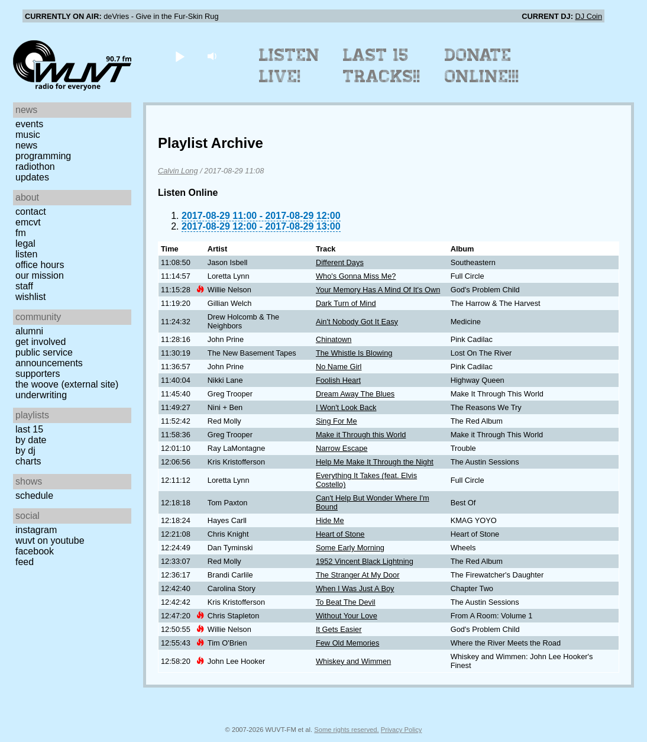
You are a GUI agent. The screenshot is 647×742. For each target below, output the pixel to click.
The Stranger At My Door (358, 574)
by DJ (25, 451)
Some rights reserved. (346, 729)
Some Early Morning (350, 547)
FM (20, 233)
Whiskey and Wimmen (353, 661)
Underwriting (41, 395)
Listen (26, 254)
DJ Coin (588, 16)
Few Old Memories (347, 642)
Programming (43, 156)
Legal (25, 243)
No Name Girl (339, 366)
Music (27, 135)
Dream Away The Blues (355, 393)
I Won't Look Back (346, 407)
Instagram (36, 530)
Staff (24, 286)
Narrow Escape (341, 448)
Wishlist (30, 297)
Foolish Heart (338, 380)
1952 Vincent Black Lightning (364, 561)
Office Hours (39, 265)
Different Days (340, 262)
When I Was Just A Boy (355, 588)
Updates (32, 177)
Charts (28, 461)
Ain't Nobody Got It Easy (357, 321)
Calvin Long (178, 170)
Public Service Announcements (49, 357)
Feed (24, 562)
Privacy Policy (401, 729)
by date (30, 440)
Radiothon (35, 167)
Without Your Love (346, 615)
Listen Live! (289, 65)
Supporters (37, 374)
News (26, 145)
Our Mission (39, 275)
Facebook (34, 551)
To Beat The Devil (346, 602)
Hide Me (330, 520)
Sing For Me (336, 421)
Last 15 (29, 429)
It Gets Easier (339, 629)
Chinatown (333, 339)
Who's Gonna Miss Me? (356, 276)
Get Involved (40, 342)
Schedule (34, 496)
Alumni (29, 331)
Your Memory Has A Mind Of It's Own (378, 289)
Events (29, 124)
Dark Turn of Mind (346, 303)
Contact (30, 212)
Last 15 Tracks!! (381, 65)
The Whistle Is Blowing (354, 353)
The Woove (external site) (66, 384)
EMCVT (28, 222)
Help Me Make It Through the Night (375, 461)
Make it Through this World (361, 434)
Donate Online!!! (482, 65)
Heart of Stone (340, 534)
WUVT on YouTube (50, 540)
